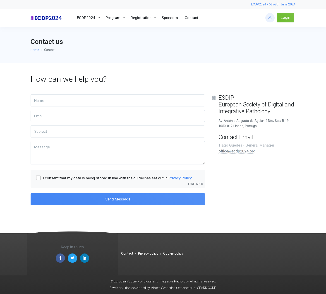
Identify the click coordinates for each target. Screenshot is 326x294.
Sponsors (170, 17)
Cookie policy (173, 253)
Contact (191, 17)
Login (285, 17)
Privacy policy (148, 253)
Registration (141, 17)
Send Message (117, 199)
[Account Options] (270, 17)
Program (112, 17)
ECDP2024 (86, 17)
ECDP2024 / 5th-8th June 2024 (273, 4)
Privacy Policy (180, 178)
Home (35, 50)
